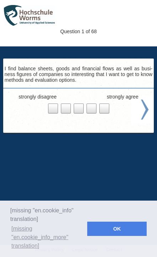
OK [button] (117, 229)
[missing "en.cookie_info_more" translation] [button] (39, 237)
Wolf (50, 15)
